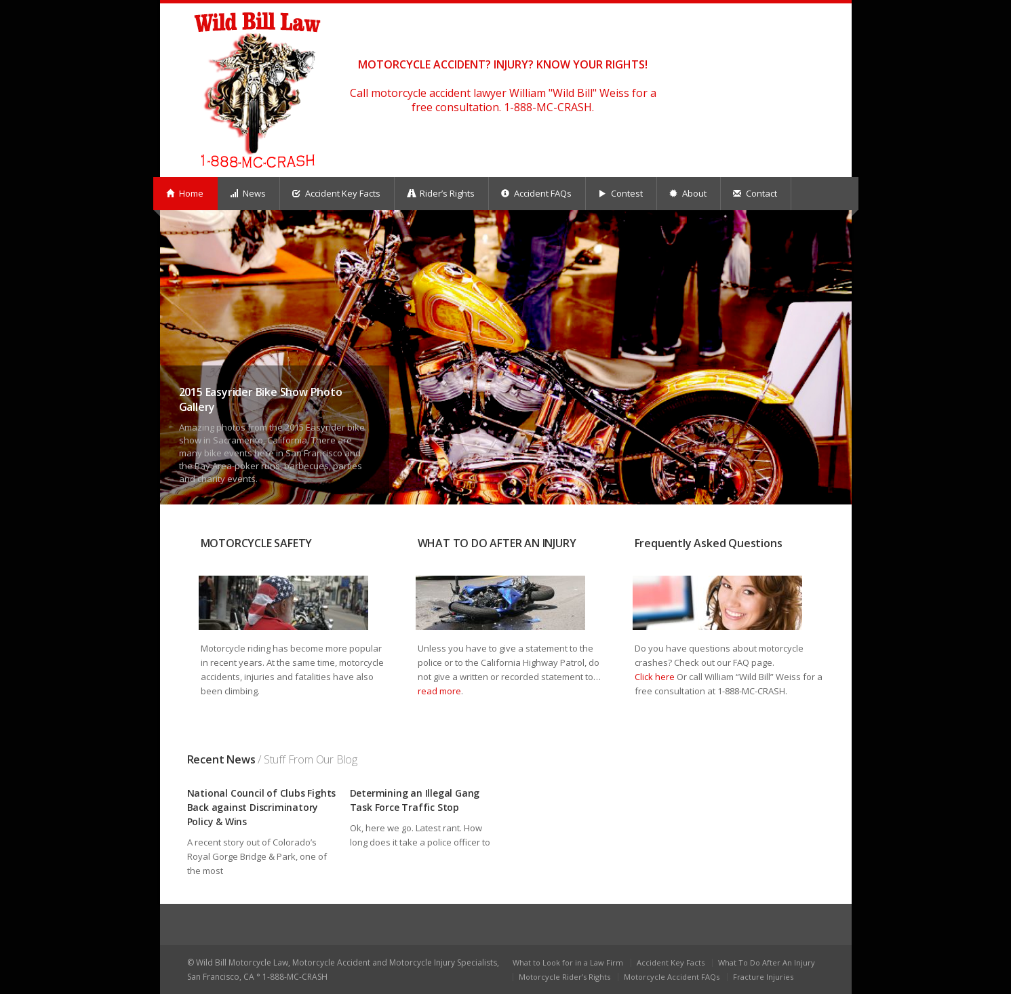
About (688, 193)
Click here (655, 677)
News (248, 193)
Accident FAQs (536, 193)
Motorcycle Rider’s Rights (564, 977)
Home (184, 193)
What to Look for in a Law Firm (568, 962)
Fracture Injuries (763, 977)
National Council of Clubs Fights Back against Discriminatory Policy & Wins (261, 807)
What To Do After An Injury (766, 962)
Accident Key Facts (336, 193)
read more (439, 691)
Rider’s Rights (441, 193)
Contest (620, 193)
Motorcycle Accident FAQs (671, 977)
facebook (818, 24)
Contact (755, 193)
